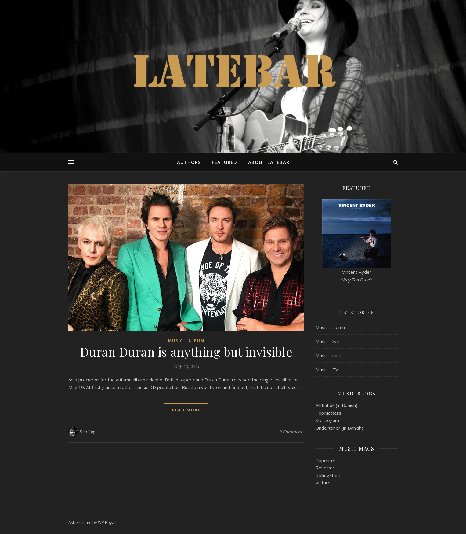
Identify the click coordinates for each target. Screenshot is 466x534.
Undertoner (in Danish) (339, 428)
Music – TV (327, 369)
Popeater (326, 460)
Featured (224, 162)
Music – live (327, 341)
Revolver (325, 468)
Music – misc (329, 355)
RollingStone (328, 475)
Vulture (323, 483)
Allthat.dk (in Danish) (336, 405)
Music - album (186, 340)
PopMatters (328, 413)
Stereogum (327, 420)
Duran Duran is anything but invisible (186, 351)
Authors (189, 162)
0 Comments (291, 431)
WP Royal (106, 522)
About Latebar (268, 162)
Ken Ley (87, 431)
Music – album (330, 327)
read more (186, 410)
